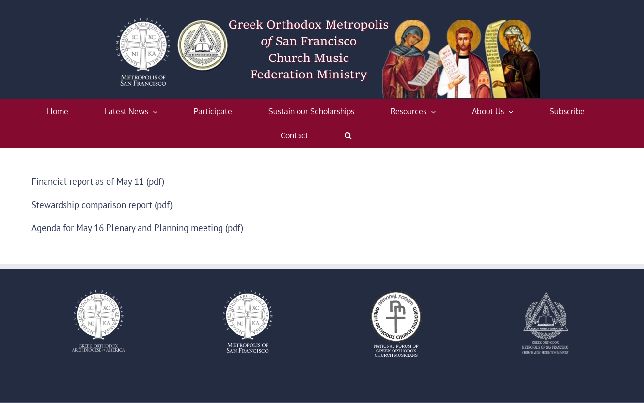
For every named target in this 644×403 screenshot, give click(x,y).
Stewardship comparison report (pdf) (102, 204)
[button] (348, 135)
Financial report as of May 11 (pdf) (97, 181)
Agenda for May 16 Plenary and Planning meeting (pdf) (137, 228)
